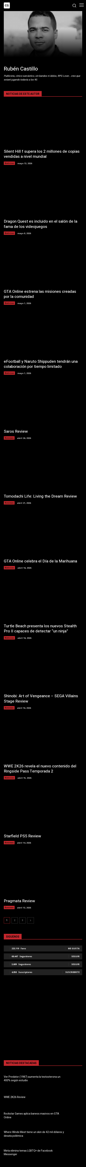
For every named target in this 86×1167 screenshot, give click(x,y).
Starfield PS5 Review (22, 836)
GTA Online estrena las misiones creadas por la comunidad (40, 294)
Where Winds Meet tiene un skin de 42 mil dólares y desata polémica (34, 1134)
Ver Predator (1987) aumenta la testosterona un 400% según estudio (32, 1079)
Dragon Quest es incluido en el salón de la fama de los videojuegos (40, 224)
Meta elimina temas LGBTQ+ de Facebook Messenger (28, 1152)
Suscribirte (72, 972)
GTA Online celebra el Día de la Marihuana (40, 561)
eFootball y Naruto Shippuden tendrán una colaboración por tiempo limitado (41, 364)
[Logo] (7, 5)
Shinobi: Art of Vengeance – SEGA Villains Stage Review (41, 698)
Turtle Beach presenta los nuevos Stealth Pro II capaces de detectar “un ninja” (40, 628)
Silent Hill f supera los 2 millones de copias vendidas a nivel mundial (42, 154)
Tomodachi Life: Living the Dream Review (40, 496)
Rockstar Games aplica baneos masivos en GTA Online (31, 1115)
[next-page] (30, 920)
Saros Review (16, 431)
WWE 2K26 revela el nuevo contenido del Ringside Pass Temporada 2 (40, 768)
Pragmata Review (19, 901)
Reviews (9, 437)
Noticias (9, 163)
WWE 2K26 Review (14, 1097)
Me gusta (74, 948)
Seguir (75, 956)
